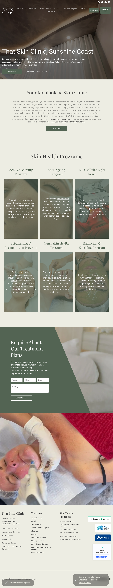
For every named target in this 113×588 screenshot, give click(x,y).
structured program (95, 278)
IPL (48, 121)
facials (41, 119)
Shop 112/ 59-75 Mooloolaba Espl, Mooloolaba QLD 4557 (11, 521)
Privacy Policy (7, 535)
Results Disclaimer (9, 543)
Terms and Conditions (10, 528)
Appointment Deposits (11, 532)
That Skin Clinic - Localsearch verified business (102, 552)
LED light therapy (58, 121)
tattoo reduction (77, 121)
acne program (26, 200)
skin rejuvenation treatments (57, 119)
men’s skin (53, 275)
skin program (63, 198)
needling (33, 119)
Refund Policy (7, 539)
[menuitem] (21, 8)
